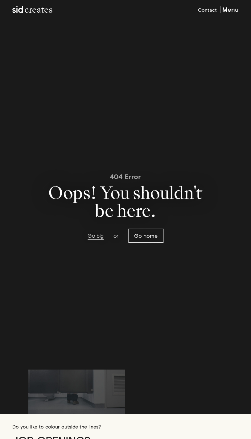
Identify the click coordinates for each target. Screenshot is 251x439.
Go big (96, 236)
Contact (207, 9)
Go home (146, 236)
